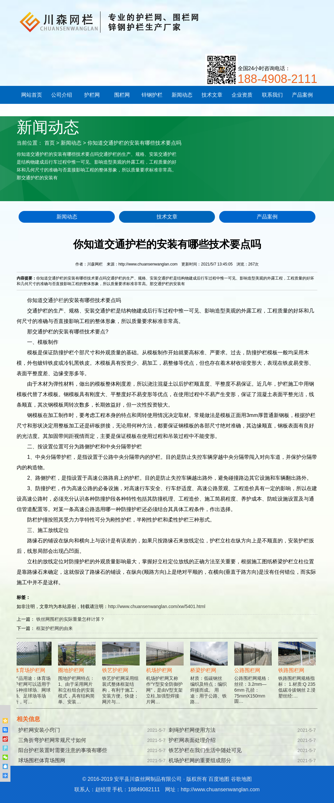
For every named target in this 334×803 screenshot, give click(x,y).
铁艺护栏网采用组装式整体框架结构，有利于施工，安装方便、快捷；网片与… (121, 677)
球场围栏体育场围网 (41, 760)
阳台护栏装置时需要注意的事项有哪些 (62, 750)
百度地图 (218, 779)
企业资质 (242, 95)
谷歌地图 (241, 779)
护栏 (58, 300)
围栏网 (122, 95)
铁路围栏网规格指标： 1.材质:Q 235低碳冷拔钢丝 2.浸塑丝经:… (297, 674)
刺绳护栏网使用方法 (192, 730)
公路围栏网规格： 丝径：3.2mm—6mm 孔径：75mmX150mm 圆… (253, 677)
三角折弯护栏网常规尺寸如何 (52, 740)
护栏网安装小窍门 (39, 730)
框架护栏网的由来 (54, 628)
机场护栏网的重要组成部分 (200, 760)
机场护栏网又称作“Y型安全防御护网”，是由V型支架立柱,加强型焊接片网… (165, 677)
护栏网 (92, 95)
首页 (49, 143)
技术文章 (212, 95)
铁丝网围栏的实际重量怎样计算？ (70, 619)
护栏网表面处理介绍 (192, 740)
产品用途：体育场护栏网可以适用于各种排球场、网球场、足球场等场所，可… (33, 677)
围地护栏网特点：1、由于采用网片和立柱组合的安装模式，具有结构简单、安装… (77, 677)
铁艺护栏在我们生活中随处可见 (205, 750)
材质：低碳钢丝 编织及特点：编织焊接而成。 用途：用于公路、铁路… (209, 677)
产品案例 (302, 95)
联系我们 (272, 95)
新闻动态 (182, 95)
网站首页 (31, 95)
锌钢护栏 (152, 95)
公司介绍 (61, 95)
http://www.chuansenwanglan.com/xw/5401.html (156, 606)
